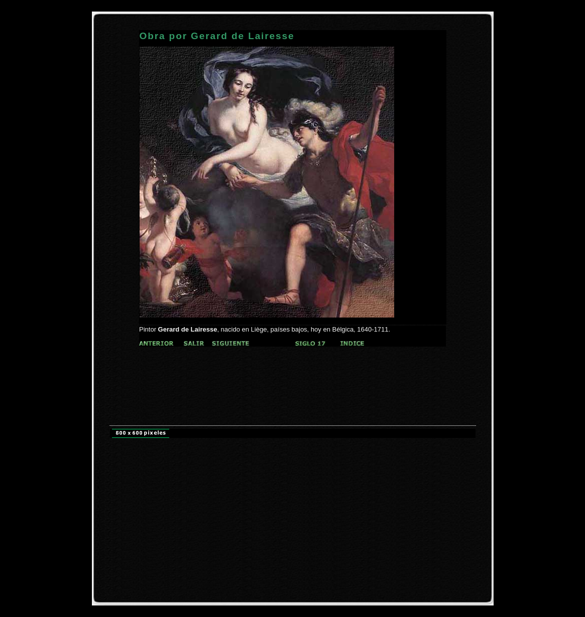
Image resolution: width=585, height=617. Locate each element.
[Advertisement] (293, 365)
